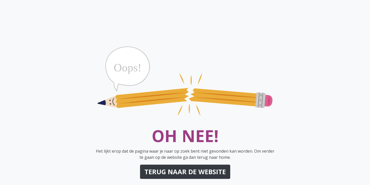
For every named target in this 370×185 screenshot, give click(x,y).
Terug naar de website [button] (185, 171)
